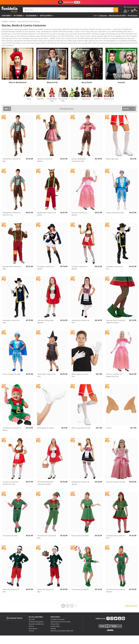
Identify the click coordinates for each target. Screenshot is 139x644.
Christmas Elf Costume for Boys (46, 533)
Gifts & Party (45, 15)
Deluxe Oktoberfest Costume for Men (79, 156)
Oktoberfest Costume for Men (12, 156)
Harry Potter (86, 78)
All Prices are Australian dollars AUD (61, 627)
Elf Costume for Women (80, 532)
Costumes (6, 15)
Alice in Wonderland (17, 78)
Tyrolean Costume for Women (79, 264)
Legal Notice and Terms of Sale (60, 618)
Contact (31, 627)
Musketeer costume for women (45, 264)
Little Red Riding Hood (51, 96)
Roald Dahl (40, 95)
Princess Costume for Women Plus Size (114, 371)
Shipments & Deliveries (36, 620)
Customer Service (14, 614)
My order (32, 616)
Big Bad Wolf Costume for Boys (12, 264)
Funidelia (4, 21)
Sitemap (53, 625)
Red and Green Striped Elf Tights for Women (115, 317)
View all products (131, 602)
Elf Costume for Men (10, 532)
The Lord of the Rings (63, 96)
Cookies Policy (55, 622)
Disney (29, 95)
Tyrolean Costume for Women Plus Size (10, 479)
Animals (121, 78)
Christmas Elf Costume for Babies (12, 425)
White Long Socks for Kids (81, 424)
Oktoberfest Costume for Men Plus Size (12, 210)
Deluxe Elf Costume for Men (11, 587)
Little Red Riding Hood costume (45, 317)
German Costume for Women (44, 156)
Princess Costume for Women (79, 210)
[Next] (76, 602)
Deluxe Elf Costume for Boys (45, 587)
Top (95, 15)
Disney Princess (109, 95)
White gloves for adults (45, 424)
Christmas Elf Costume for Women (115, 587)
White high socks (112, 155)
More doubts (33, 625)
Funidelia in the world (57, 616)
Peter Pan (74, 95)
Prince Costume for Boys (11, 370)
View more (8, 41)
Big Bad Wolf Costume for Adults (46, 210)
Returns (31, 622)
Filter (6, 105)
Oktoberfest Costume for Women (81, 479)
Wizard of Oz (52, 78)
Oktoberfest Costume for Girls (81, 317)
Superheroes (86, 95)
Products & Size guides (36, 618)
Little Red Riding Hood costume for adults (45, 479)
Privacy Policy (54, 620)
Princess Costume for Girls (115, 478)
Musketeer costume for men (11, 317)
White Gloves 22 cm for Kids (80, 371)
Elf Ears (109, 424)
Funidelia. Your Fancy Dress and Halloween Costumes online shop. (9, 10)
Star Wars (97, 95)
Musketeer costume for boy (114, 264)
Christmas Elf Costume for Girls (115, 533)
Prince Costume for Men (115, 209)
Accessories (31, 15)
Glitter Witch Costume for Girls (46, 371)
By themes (18, 15)
